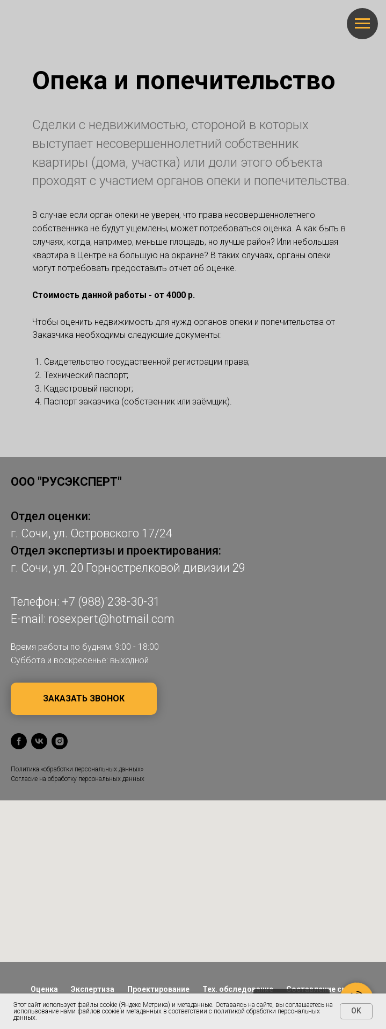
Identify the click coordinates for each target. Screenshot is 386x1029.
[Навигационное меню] (362, 23)
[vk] (39, 741)
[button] (84, 699)
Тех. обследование (237, 989)
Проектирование (158, 989)
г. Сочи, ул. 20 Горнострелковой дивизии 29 (128, 567)
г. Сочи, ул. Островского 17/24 (91, 533)
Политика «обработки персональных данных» (77, 769)
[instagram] (60, 741)
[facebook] (19, 741)
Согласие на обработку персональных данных (77, 779)
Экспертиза (92, 989)
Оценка (44, 989)
